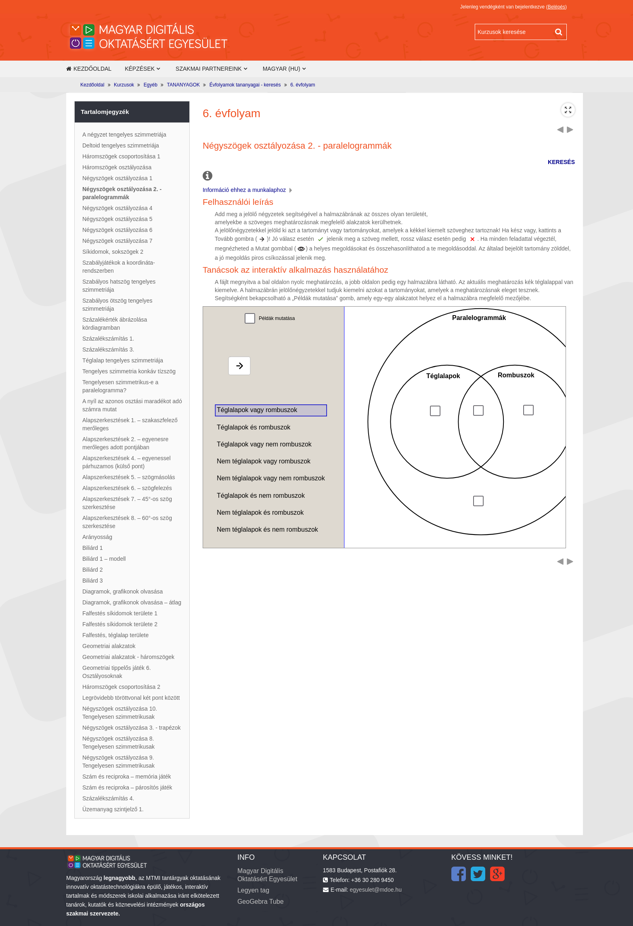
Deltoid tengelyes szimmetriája (120, 145)
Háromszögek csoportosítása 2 (121, 687)
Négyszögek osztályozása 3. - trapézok (131, 727)
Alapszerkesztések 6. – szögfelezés (127, 488)
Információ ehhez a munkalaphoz (248, 190)
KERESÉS (561, 162)
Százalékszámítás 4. (108, 798)
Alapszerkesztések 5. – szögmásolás (128, 477)
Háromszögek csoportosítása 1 (121, 156)
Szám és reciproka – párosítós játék (127, 787)
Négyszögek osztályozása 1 (117, 178)
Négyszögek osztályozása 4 (117, 208)
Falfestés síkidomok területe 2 (119, 624)
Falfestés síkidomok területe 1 (119, 613)
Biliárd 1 (92, 548)
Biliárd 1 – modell (104, 559)
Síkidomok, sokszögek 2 (112, 251)
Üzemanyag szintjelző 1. (113, 809)
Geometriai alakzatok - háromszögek (128, 657)
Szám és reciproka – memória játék (126, 776)
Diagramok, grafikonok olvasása (122, 591)
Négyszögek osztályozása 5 (117, 219)
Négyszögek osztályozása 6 (117, 230)
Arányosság (97, 537)
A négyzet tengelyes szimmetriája (124, 134)
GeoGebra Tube (260, 901)
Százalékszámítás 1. (108, 338)
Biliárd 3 (92, 580)
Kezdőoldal (88, 68)
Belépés (556, 7)
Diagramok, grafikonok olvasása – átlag (131, 602)
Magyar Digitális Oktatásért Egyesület (267, 874)
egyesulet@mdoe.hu (376, 889)
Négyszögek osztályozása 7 (117, 241)
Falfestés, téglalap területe (115, 635)
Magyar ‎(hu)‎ (281, 68)
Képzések (140, 68)
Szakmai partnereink (209, 68)
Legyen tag (253, 890)
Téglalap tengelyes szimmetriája (122, 360)
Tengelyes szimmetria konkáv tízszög (129, 371)
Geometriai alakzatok (109, 646)
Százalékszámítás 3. (108, 349)
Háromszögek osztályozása (116, 167)
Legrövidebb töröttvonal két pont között (131, 697)
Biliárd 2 (92, 569)
